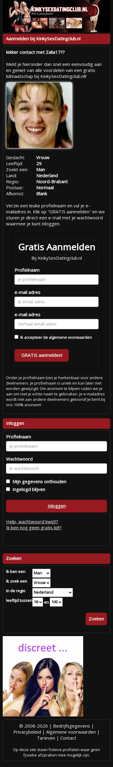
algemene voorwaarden (70, 337)
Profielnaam (26, 270)
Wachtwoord (19, 459)
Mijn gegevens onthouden (38, 481)
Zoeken (96, 619)
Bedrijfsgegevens (71, 726)
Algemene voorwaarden (71, 732)
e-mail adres (27, 292)
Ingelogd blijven (27, 489)
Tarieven (46, 738)
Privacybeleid (27, 732)
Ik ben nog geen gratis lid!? (33, 527)
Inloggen (57, 506)
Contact (68, 738)
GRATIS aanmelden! (41, 355)
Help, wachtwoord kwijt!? (32, 521)
